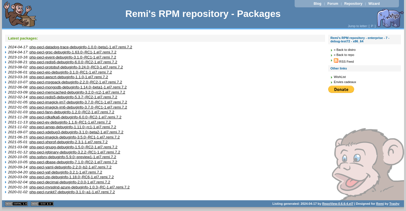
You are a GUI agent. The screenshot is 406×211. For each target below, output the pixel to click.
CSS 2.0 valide (42, 204)
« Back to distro (345, 49)
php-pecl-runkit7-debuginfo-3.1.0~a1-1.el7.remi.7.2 (72, 192)
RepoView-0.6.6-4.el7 (337, 203)
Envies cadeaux (345, 82)
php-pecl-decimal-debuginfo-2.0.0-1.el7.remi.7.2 (70, 182)
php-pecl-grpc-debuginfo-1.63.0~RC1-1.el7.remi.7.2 (73, 52)
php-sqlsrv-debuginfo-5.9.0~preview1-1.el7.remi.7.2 (73, 157)
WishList (340, 77)
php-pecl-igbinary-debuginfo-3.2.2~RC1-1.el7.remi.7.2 (75, 152)
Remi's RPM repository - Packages (203, 13)
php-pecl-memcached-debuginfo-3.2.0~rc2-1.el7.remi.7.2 (77, 92)
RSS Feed (344, 61)
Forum (332, 4)
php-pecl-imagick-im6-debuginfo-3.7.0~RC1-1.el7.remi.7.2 (78, 107)
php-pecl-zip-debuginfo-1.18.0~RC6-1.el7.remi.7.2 (72, 177)
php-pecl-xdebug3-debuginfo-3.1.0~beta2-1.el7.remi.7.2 (76, 132)
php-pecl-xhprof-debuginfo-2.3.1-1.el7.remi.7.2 (69, 142)
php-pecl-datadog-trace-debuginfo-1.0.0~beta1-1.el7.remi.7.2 (81, 47)
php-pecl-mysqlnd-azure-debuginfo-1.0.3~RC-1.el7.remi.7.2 (80, 187)
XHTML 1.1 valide (16, 204)
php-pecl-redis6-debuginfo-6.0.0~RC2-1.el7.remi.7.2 (73, 62)
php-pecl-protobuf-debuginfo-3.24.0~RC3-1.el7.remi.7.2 (76, 67)
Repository (353, 4)
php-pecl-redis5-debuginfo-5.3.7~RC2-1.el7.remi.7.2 (73, 97)
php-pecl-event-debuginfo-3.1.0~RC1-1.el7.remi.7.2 (73, 57)
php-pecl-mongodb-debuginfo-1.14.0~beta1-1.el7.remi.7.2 (78, 87)
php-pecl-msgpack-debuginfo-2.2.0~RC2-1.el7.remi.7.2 (76, 82)
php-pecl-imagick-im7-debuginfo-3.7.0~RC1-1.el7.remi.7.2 (78, 102)
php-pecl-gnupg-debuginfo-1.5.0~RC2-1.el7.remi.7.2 (74, 147)
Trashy (394, 203)
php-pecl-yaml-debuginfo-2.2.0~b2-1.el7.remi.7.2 (71, 167)
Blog (317, 4)
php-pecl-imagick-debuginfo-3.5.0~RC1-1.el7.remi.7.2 (75, 137)
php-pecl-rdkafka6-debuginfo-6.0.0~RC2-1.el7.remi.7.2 (76, 117)
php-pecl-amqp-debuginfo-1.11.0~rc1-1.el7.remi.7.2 (73, 127)
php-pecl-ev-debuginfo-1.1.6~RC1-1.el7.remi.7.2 (70, 122)
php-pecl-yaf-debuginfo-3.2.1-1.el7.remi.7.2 (66, 172)
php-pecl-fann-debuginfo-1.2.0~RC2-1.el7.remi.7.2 (72, 112)
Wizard (374, 4)
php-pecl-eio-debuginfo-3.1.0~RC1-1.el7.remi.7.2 (71, 72)
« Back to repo (344, 54)
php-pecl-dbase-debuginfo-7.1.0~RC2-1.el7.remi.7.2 (73, 162)
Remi (380, 203)
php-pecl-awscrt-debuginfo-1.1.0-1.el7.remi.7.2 (69, 77)
